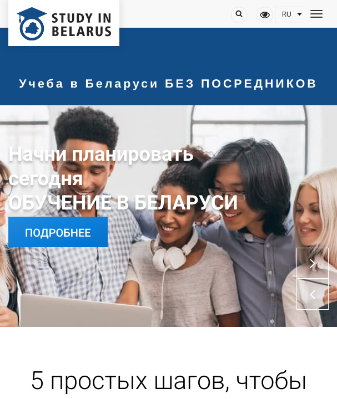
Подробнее (58, 232)
